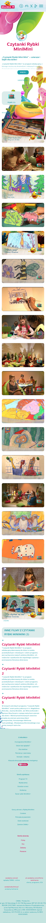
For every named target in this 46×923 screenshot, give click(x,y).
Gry (23, 844)
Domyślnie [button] (38, 113)
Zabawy (23, 847)
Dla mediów (23, 749)
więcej (23, 72)
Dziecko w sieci (23, 786)
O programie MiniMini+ (23, 742)
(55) (11, 98)
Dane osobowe (23, 821)
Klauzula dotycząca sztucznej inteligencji (23, 760)
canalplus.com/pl (11, 878)
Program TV (23, 779)
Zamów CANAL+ (23, 824)
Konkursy (23, 790)
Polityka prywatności (23, 817)
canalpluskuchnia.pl (11, 887)
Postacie (23, 851)
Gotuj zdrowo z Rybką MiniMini (23, 809)
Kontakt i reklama (23, 757)
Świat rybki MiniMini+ (23, 794)
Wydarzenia (23, 783)
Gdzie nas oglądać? (23, 745)
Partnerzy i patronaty (23, 753)
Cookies (23, 813)
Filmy (23, 840)
